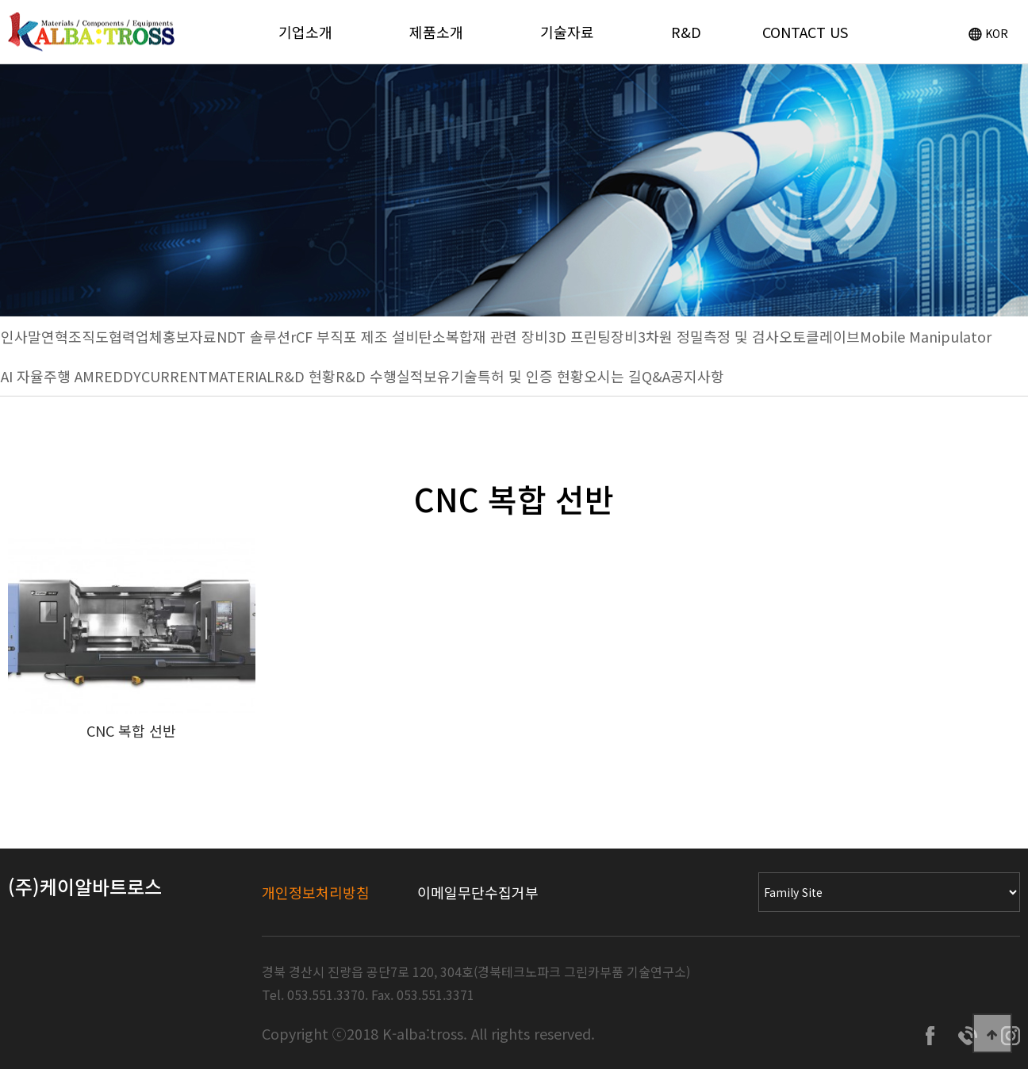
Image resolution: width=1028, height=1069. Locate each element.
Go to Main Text (0, 0)
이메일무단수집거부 (478, 892)
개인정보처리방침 (316, 892)
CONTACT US (805, 31)
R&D (686, 31)
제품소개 (436, 31)
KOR (988, 33)
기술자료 (567, 31)
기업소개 (305, 31)
